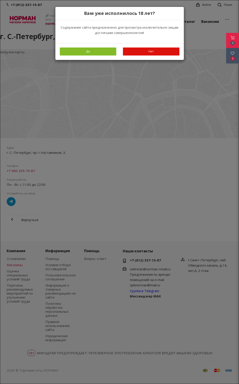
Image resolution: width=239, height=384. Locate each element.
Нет (151, 51)
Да (88, 51)
